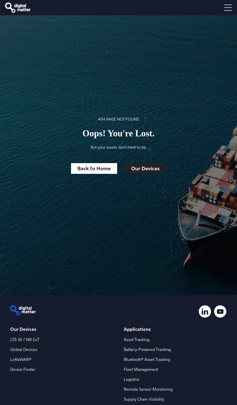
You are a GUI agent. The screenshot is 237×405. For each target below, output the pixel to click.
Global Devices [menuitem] (23, 349)
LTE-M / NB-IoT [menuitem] (24, 339)
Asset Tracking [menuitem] (136, 339)
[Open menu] (228, 8)
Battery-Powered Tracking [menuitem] (147, 349)
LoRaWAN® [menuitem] (20, 359)
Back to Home (94, 168)
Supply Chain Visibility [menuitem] (144, 399)
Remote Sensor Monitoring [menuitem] (148, 389)
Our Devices (145, 168)
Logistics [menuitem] (131, 379)
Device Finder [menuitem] (22, 369)
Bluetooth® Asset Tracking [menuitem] (147, 359)
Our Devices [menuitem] (23, 329)
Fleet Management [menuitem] (141, 369)
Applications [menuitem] (137, 329)
